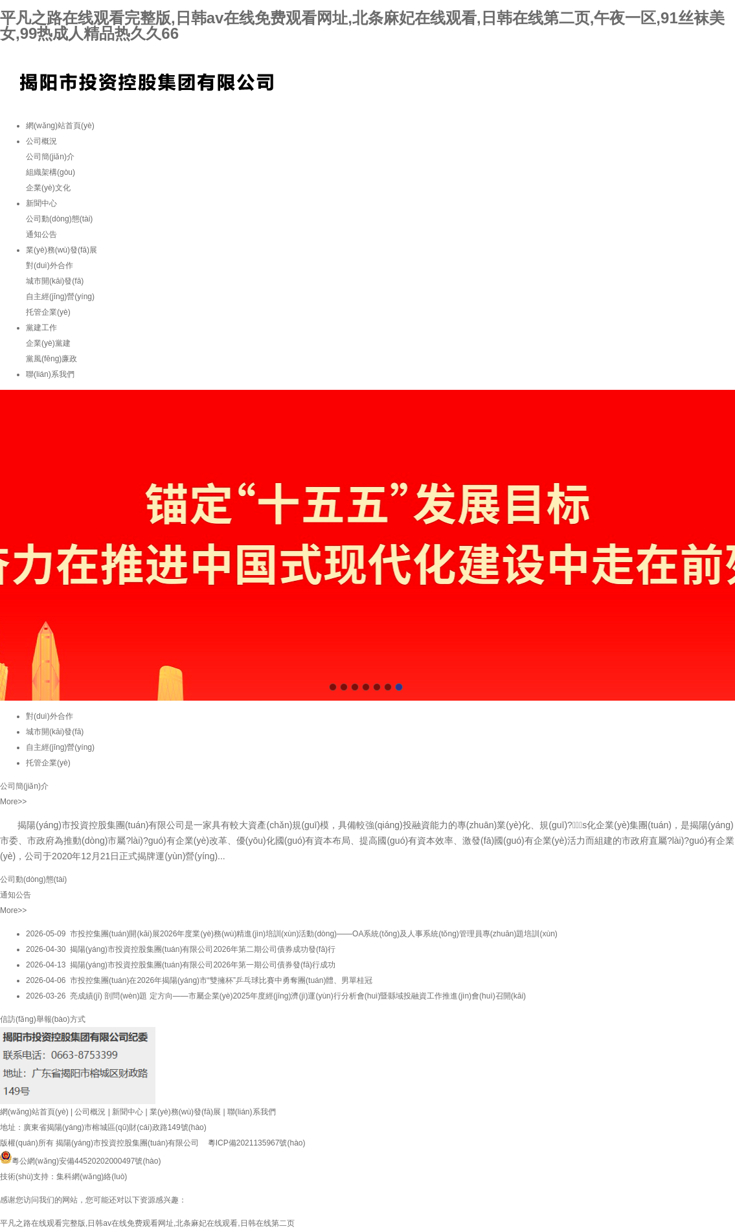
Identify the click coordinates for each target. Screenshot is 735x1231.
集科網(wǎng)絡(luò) (91, 1176)
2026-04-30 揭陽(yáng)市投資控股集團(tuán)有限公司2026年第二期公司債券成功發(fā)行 (180, 949)
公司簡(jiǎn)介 (50, 156)
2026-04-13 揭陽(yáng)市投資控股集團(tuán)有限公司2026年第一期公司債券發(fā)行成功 (180, 964)
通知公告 (41, 234)
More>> (13, 801)
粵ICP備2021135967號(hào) (257, 1142)
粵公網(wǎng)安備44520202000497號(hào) (80, 1161)
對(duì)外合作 (49, 265)
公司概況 (41, 141)
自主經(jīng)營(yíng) (60, 296)
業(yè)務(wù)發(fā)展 (61, 249)
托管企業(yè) (48, 312)
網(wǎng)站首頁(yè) (60, 125)
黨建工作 (41, 327)
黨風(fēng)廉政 (51, 358)
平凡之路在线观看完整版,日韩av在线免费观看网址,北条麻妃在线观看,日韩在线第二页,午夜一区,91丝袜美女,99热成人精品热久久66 (362, 25)
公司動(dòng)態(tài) (59, 218)
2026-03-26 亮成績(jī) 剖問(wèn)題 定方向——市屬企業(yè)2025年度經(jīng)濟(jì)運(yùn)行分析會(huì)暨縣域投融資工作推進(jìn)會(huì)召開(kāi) (276, 995)
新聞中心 (41, 203)
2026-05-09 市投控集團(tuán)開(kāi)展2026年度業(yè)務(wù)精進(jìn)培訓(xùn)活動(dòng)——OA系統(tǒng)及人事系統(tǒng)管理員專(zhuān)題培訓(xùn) (292, 933)
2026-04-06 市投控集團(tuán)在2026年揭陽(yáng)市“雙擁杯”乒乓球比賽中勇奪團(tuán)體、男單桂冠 (199, 980)
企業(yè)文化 (48, 187)
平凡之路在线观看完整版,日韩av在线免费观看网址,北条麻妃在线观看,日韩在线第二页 (147, 1223)
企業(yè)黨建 (48, 343)
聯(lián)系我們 (50, 374)
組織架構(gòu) (50, 172)
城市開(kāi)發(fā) (55, 281)
